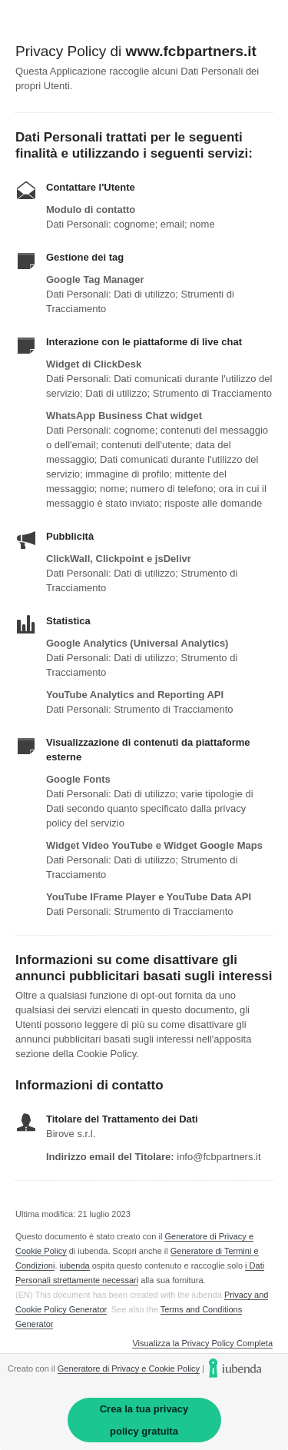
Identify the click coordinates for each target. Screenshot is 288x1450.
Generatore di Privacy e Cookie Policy (129, 1368)
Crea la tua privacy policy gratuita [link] (144, 1420)
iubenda (75, 1265)
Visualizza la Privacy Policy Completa (202, 1343)
